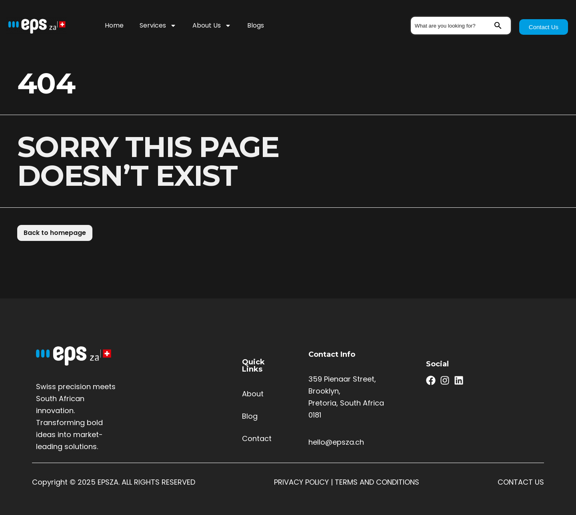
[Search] (502, 25)
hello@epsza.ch (336, 442)
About (253, 394)
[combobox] (452, 25)
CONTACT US (521, 482)
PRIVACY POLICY (301, 482)
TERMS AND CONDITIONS (377, 482)
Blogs (255, 25)
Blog (250, 416)
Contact (257, 438)
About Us (211, 25)
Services (158, 25)
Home (114, 25)
